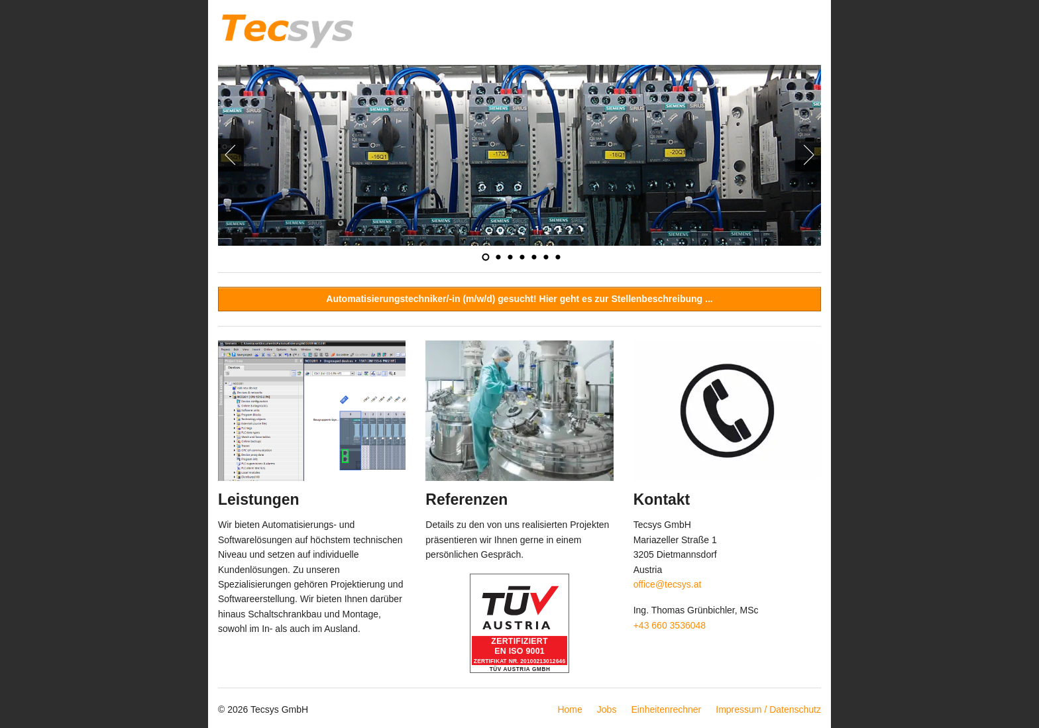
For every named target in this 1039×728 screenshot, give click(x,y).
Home (569, 709)
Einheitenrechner (666, 709)
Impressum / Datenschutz (768, 709)
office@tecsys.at (667, 584)
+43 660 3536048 (669, 625)
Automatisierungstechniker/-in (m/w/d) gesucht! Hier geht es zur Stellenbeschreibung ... (519, 298)
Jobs (607, 709)
